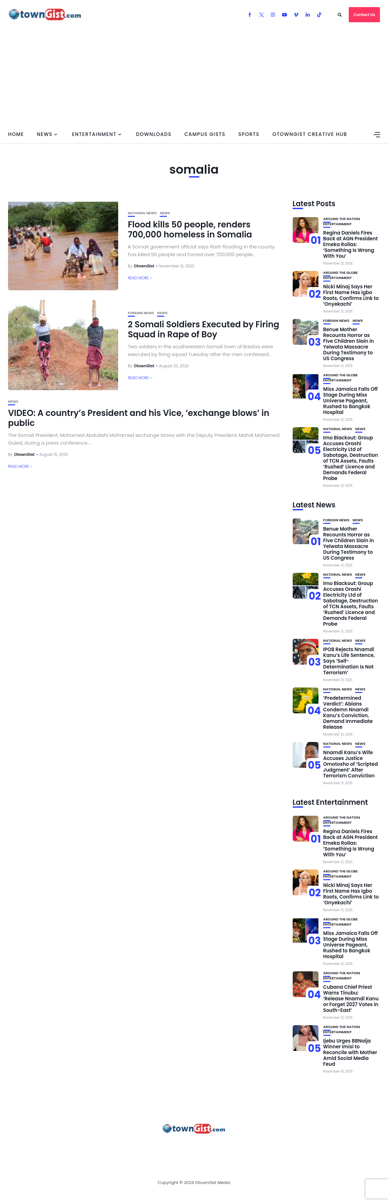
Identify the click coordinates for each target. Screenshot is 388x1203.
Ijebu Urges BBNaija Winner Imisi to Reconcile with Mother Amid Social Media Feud (350, 1052)
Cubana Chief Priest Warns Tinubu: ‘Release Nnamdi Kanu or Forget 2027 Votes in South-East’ (351, 999)
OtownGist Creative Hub (309, 134)
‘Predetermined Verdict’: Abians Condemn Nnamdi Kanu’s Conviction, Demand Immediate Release (348, 712)
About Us (45, 1146)
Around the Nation (341, 219)
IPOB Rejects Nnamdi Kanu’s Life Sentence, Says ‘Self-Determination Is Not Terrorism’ (349, 661)
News (44, 134)
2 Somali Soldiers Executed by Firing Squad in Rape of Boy (203, 329)
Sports (249, 134)
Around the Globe (340, 272)
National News (142, 213)
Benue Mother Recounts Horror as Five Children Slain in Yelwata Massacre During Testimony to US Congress (348, 344)
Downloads (153, 134)
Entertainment (94, 134)
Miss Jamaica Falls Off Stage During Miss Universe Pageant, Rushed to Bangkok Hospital (350, 401)
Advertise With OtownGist (101, 1146)
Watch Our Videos (256, 1146)
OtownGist (144, 266)
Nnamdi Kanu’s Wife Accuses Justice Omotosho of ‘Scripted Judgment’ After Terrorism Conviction (350, 764)
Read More (138, 278)
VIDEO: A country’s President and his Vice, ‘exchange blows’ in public (138, 418)
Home (16, 134)
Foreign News (141, 313)
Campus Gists (204, 134)
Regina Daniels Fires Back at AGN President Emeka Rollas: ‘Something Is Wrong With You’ (350, 244)
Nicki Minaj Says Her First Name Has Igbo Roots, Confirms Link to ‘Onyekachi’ (351, 295)
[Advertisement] (194, 77)
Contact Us (364, 14)
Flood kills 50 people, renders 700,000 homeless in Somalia (190, 229)
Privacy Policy (164, 1146)
